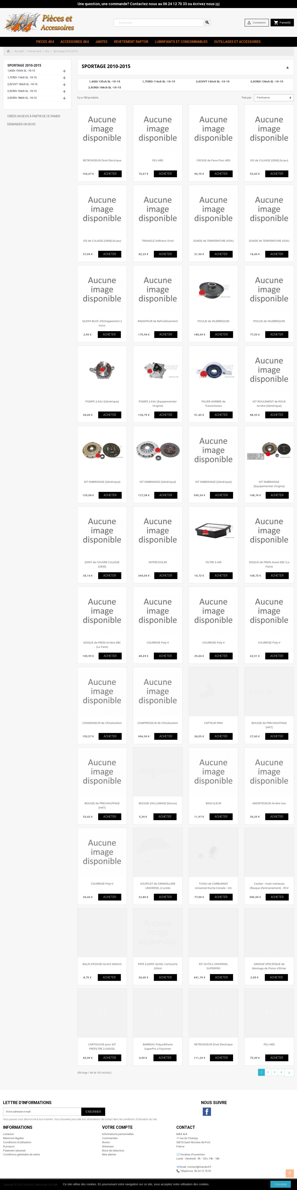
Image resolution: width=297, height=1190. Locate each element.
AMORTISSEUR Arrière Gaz (269, 803)
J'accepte (281, 1184)
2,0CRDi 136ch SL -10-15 (22, 91)
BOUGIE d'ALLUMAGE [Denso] (158, 803)
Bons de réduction (113, 1150)
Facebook (207, 1112)
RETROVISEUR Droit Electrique (102, 160)
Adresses (108, 1146)
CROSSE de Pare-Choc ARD (213, 160)
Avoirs (106, 1142)
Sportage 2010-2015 (24, 65)
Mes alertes (109, 1154)
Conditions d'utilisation (17, 1142)
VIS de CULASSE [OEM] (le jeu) (269, 160)
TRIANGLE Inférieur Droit (158, 241)
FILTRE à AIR (213, 562)
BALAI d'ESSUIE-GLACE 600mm (102, 964)
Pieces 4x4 (45, 42)
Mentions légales (13, 1138)
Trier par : (246, 97)
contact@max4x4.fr (199, 1166)
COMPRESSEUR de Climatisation (158, 723)
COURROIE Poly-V (158, 642)
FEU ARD (157, 160)
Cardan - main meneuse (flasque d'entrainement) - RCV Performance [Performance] (269, 888)
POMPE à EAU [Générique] (102, 401)
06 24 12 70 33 (202, 1170)
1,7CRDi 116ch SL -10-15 (22, 77)
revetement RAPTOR (131, 42)
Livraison (8, 1134)
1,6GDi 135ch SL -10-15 (21, 70)
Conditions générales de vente (21, 1154)
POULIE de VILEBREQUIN (213, 321)
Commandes (110, 1138)
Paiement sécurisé (14, 1150)
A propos (8, 1146)
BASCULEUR (213, 803)
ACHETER (110, 173)
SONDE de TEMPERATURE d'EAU (213, 241)
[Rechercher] (162, 23)
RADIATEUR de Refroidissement (158, 321)
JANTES (101, 42)
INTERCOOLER (158, 562)
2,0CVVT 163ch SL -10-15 (22, 84)
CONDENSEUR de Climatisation (102, 723)
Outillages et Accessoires (237, 42)
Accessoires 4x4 (74, 42)
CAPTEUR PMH (213, 723)
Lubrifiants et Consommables (181, 42)
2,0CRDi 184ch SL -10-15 (22, 97)
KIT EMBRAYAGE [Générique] (102, 482)
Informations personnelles (118, 1134)
